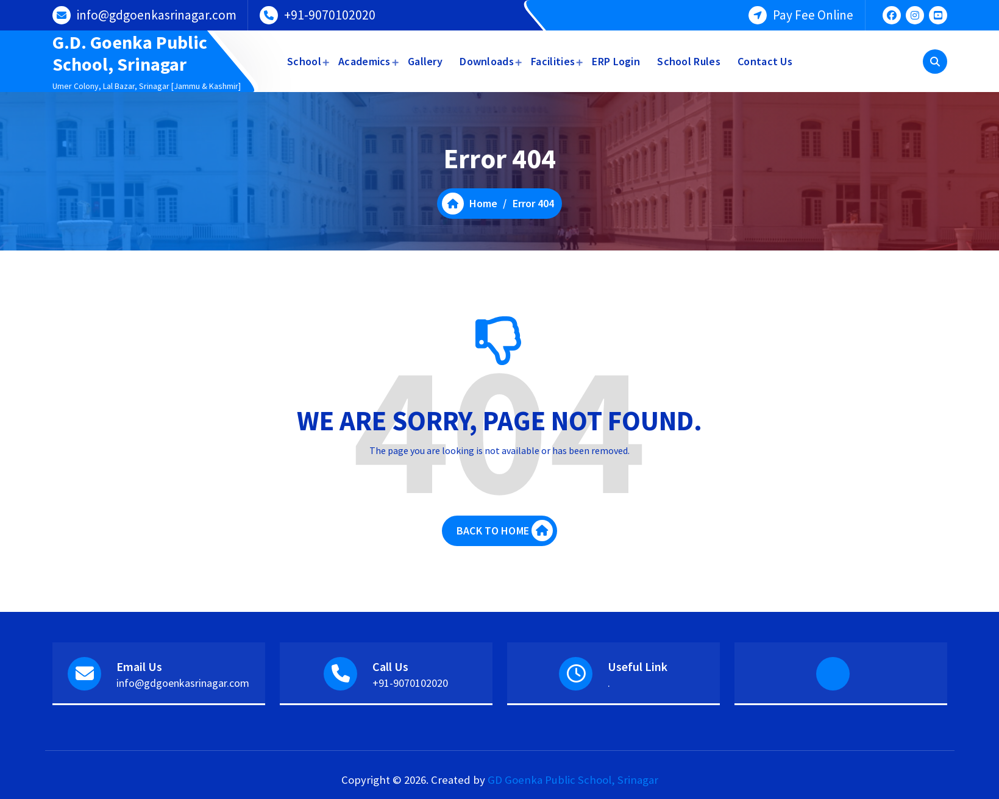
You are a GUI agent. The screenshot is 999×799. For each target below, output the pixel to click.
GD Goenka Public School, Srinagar (573, 780)
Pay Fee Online (813, 15)
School (304, 61)
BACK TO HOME (505, 530)
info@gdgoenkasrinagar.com (156, 15)
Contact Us (765, 61)
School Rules (688, 61)
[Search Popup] (935, 61)
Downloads (487, 61)
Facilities (553, 61)
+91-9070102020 (329, 15)
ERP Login (616, 61)
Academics (364, 61)
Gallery (425, 61)
